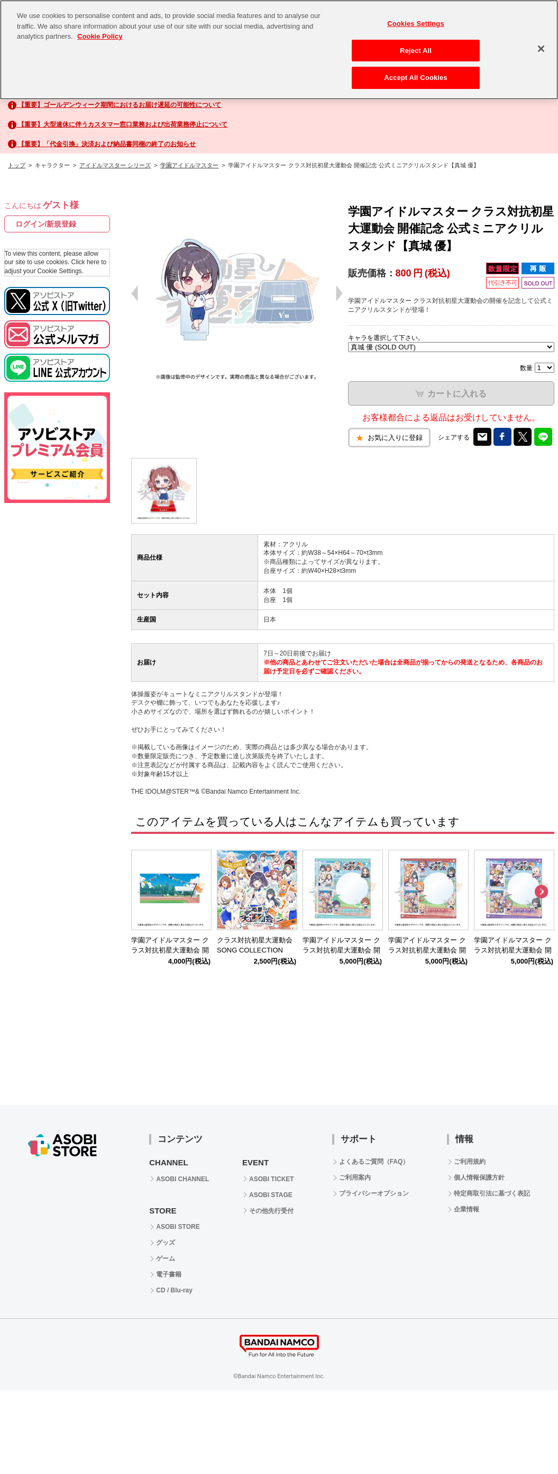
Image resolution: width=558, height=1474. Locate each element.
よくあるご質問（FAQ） (374, 1161)
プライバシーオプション (374, 1193)
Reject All (416, 51)
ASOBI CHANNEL (182, 1179)
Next (541, 892)
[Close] (541, 48)
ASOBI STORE (177, 1226)
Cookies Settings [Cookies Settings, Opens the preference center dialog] (415, 24)
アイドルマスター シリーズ (115, 165)
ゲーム (165, 1258)
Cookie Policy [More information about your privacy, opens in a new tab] (99, 36)
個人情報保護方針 (479, 1177)
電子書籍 (168, 1274)
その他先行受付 (271, 1211)
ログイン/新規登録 (46, 224)
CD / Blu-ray (174, 1290)
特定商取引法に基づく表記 (492, 1193)
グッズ (165, 1242)
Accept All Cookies (415, 78)
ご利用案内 (355, 1177)
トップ (16, 165)
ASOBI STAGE (270, 1195)
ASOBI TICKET (271, 1179)
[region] (279, 50)
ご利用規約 (470, 1161)
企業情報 (466, 1209)
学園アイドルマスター (189, 165)
